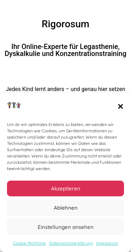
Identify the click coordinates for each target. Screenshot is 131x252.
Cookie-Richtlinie (29, 244)
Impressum (107, 244)
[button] (120, 108)
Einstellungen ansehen (66, 228)
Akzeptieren (65, 190)
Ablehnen (66, 209)
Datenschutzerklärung (71, 244)
